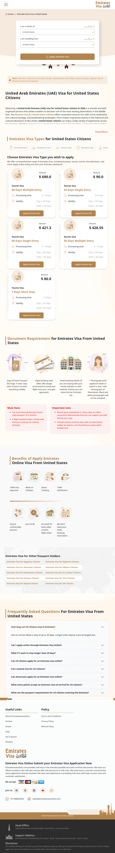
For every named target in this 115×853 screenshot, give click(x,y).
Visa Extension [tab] (18, 148)
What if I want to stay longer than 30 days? (33, 653)
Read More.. (102, 131)
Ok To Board (11, 736)
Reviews (9, 741)
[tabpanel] (57, 245)
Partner (8, 721)
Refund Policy (47, 726)
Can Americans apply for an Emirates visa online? (36, 676)
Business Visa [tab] (85, 148)
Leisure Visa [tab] (64, 148)
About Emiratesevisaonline (17, 716)
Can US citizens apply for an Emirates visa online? (36, 661)
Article (8, 726)
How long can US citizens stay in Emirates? (33, 626)
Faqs (7, 731)
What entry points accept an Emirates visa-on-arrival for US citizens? (46, 684)
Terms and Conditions (51, 716)
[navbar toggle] (6, 4)
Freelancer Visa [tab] (41, 148)
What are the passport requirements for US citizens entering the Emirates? (50, 692)
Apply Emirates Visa (57, 56)
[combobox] (57, 32)
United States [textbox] (28, 32)
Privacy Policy (47, 721)
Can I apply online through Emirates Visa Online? (36, 645)
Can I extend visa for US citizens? (28, 668)
